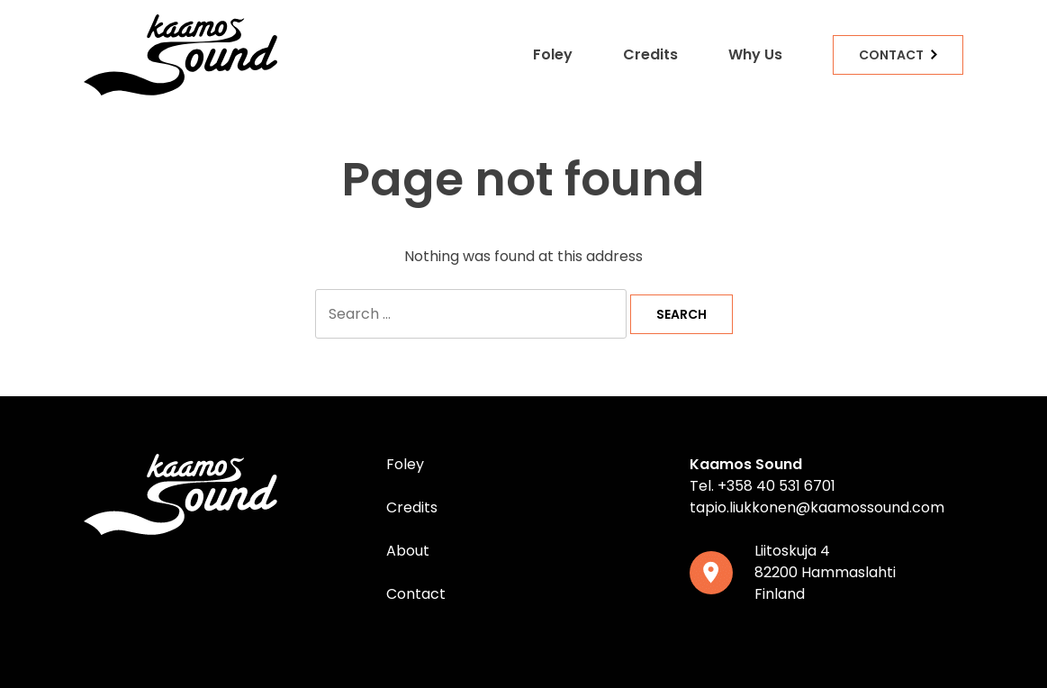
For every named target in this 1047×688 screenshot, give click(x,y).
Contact (891, 55)
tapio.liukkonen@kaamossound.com (817, 507)
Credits (650, 54)
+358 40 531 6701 (776, 485)
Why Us (755, 54)
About (407, 550)
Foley (553, 54)
